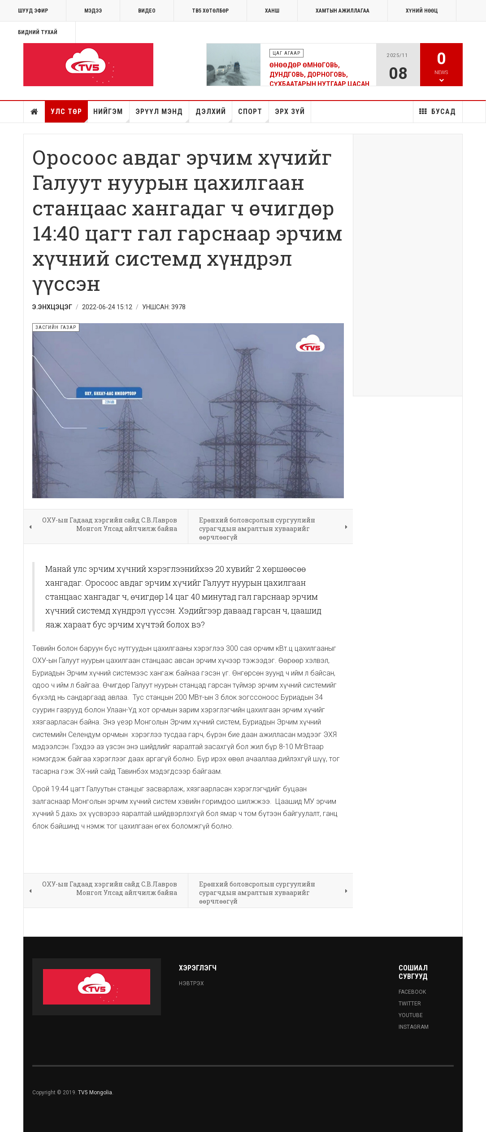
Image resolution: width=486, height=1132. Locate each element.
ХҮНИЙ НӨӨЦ (422, 11)
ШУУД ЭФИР (33, 11)
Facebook (412, 992)
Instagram (414, 1027)
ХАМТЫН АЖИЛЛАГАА (342, 11)
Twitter (410, 1003)
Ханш (272, 11)
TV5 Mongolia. (95, 1092)
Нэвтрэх (191, 983)
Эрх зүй (290, 111)
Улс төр (69, 115)
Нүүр (34, 112)
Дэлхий (213, 115)
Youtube (411, 1015)
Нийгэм (111, 115)
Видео (147, 11)
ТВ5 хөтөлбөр (210, 11)
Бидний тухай (37, 32)
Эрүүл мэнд (162, 115)
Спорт (253, 115)
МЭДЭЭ (93, 11)
